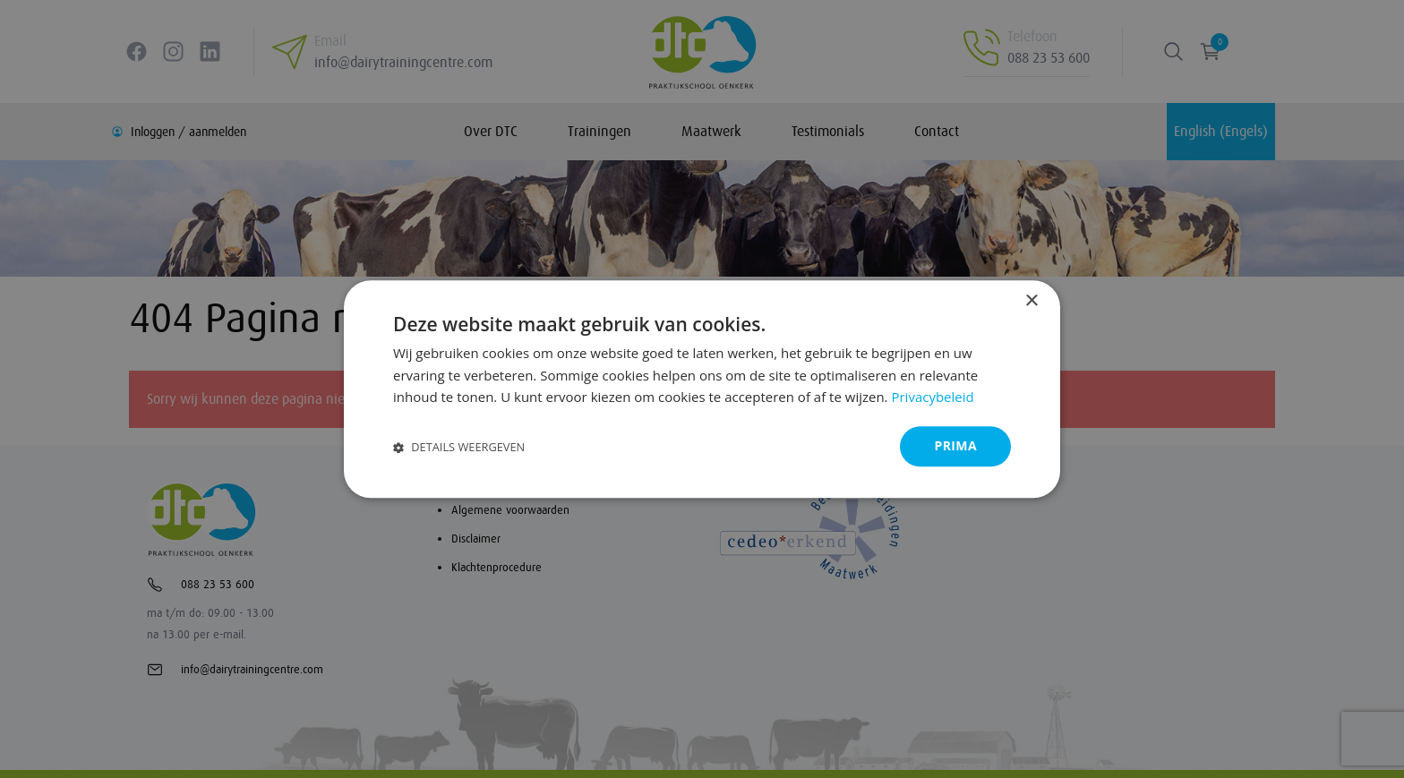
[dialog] (702, 389)
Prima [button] (955, 445)
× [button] (1031, 301)
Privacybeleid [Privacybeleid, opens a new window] (932, 397)
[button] (459, 446)
